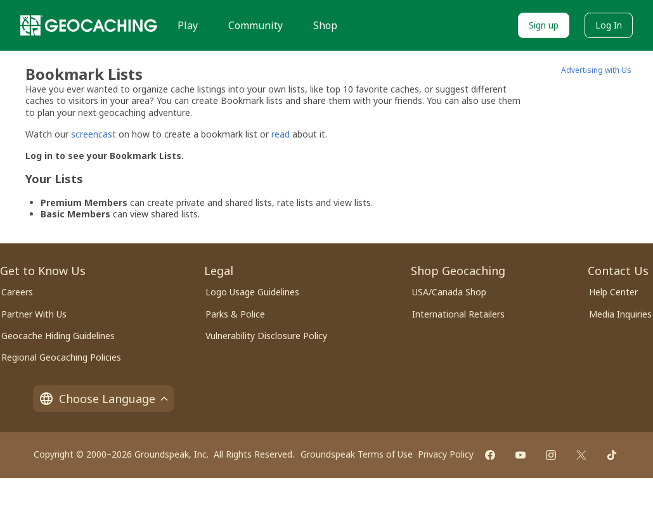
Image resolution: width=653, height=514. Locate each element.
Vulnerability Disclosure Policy (266, 336)
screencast (93, 134)
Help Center (613, 292)
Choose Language (103, 398)
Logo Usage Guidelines (252, 292)
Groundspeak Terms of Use (357, 454)
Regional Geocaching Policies (61, 357)
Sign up (544, 25)
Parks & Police (235, 314)
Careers (17, 292)
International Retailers (458, 314)
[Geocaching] (88, 25)
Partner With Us (34, 314)
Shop (325, 25)
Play (188, 25)
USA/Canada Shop (449, 292)
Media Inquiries (620, 314)
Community (255, 25)
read (280, 134)
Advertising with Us (596, 70)
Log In (608, 25)
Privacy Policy (446, 454)
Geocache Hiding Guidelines (58, 336)
